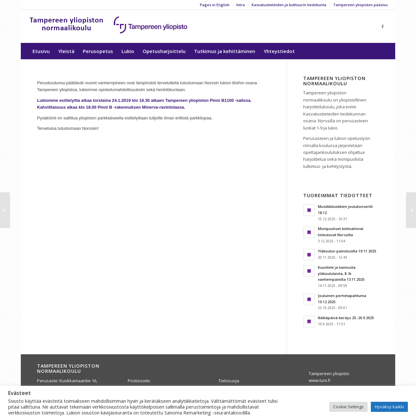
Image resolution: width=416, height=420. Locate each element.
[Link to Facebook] (383, 26)
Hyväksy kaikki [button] (389, 407)
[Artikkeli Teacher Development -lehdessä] (411, 210)
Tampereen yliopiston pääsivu (360, 4)
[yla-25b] (108, 26)
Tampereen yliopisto (329, 373)
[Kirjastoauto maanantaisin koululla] (5, 210)
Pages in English (214, 4)
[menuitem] (215, 5)
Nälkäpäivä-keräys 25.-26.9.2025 (346, 317)
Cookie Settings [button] (348, 407)
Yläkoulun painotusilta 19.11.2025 (347, 251)
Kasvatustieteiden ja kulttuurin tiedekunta (289, 4)
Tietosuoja (228, 381)
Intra (240, 4)
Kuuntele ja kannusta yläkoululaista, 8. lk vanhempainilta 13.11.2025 (341, 273)
